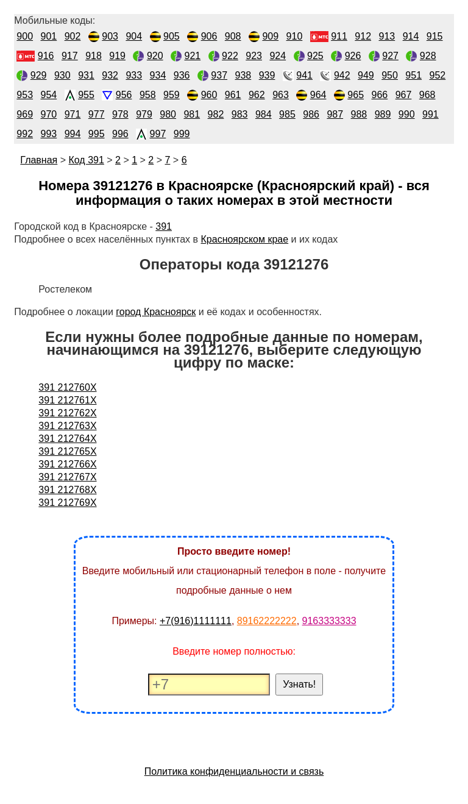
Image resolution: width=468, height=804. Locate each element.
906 (209, 36)
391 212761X (67, 400)
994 (73, 134)
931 (86, 75)
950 (389, 75)
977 (96, 114)
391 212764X (67, 438)
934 (158, 75)
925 (315, 56)
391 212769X (67, 502)
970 (49, 114)
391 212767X (67, 477)
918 (93, 56)
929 (38, 75)
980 (168, 114)
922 (230, 56)
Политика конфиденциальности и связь (234, 771)
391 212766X (67, 464)
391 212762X (67, 413)
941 (304, 75)
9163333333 (329, 621)
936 (182, 75)
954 (49, 95)
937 (219, 75)
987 (335, 114)
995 (96, 134)
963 (280, 95)
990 (407, 114)
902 (73, 36)
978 (120, 114)
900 (24, 36)
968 (427, 95)
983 (240, 114)
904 (134, 36)
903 (110, 36)
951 (413, 75)
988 (359, 114)
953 (24, 95)
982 (216, 114)
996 (120, 134)
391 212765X (67, 451)
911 (339, 36)
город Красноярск (156, 312)
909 (270, 36)
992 (24, 134)
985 (287, 114)
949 (366, 75)
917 (70, 56)
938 (243, 75)
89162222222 (267, 621)
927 (390, 56)
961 (233, 95)
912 (363, 36)
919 (117, 56)
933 (134, 75)
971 (73, 114)
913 (387, 36)
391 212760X (67, 387)
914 (411, 36)
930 (62, 75)
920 (155, 56)
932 (110, 75)
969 (24, 114)
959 (171, 95)
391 (163, 226)
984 (263, 114)
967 (403, 95)
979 (144, 114)
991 (430, 114)
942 (342, 75)
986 (311, 114)
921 (193, 56)
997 (158, 134)
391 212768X (67, 490)
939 (267, 75)
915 (435, 36)
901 (49, 36)
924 (277, 56)
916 (46, 56)
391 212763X (67, 426)
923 (254, 56)
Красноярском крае (245, 239)
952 (438, 75)
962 (257, 95)
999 (182, 134)
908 (233, 36)
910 (294, 36)
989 (383, 114)
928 (428, 56)
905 (171, 36)
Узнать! (299, 684)
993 (49, 134)
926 (353, 56)
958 (148, 95)
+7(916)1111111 (196, 621)
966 (380, 95)
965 (355, 95)
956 (124, 95)
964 (318, 95)
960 (209, 95)
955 (86, 95)
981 (191, 114)
